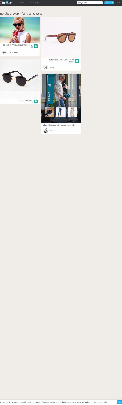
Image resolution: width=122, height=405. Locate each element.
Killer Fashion (13, 52)
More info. (103, 402)
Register (109, 3)
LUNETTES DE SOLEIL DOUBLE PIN (61, 60)
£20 (31, 102)
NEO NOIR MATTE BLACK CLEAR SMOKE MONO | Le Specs (22, 45)
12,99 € (71, 62)
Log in (118, 3)
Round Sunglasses (26, 100)
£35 (31, 47)
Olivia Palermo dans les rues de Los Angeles (59, 125)
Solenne (52, 130)
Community (34, 3)
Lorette (51, 67)
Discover (21, 3)
